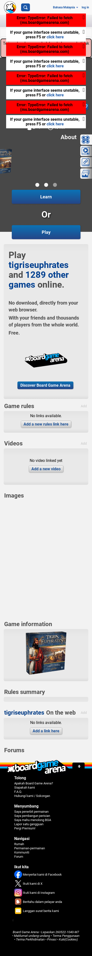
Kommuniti (21, 852)
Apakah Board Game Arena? (33, 783)
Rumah (19, 844)
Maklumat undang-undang (32, 936)
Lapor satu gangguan (28, 824)
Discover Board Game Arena (45, 385)
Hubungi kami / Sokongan (32, 796)
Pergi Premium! (24, 828)
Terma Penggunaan (66, 936)
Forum (18, 856)
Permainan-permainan (29, 848)
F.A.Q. (18, 792)
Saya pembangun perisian (32, 816)
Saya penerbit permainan (31, 811)
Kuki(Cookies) (68, 939)
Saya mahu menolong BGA (32, 820)
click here (55, 37)
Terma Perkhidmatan (30, 939)
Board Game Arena (26, 932)
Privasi (51, 939)
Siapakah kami (24, 787)
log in (85, 7)
